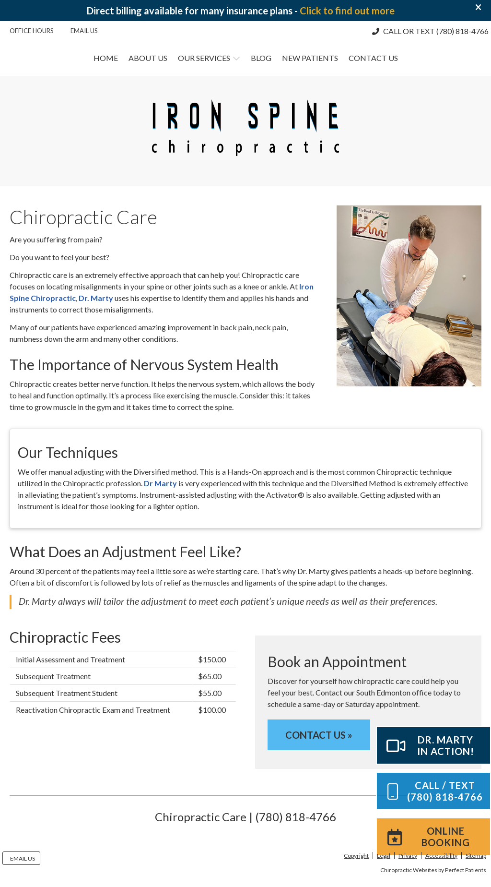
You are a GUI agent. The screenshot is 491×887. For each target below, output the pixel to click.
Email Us (84, 31)
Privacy (407, 855)
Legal (383, 855)
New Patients (310, 57)
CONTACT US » (318, 735)
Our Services (204, 57)
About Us (148, 57)
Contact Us (373, 57)
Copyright (356, 855)
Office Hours (32, 31)
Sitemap (476, 855)
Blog (261, 57)
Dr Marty (160, 483)
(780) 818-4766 (462, 31)
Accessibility (441, 855)
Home (106, 57)
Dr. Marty (96, 297)
